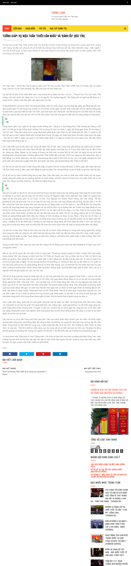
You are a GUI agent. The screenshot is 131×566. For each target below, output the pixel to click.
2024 (96, 534)
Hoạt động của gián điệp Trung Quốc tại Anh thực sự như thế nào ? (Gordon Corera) (116, 194)
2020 (96, 520)
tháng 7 (96, 494)
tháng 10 (97, 505)
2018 (96, 470)
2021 (96, 523)
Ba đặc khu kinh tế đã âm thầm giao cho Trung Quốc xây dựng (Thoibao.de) (116, 446)
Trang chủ (6, 2)
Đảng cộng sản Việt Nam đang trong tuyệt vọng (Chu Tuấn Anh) (116, 275)
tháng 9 (96, 501)
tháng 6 (96, 491)
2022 (96, 527)
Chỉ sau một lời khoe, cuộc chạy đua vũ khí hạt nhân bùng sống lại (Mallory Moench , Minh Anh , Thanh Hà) (109, 261)
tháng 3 (96, 480)
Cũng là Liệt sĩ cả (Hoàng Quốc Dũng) (114, 245)
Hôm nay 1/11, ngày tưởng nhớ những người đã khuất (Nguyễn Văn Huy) (116, 220)
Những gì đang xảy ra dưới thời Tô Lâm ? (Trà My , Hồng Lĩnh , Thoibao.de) (116, 166)
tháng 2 (96, 477)
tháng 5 (96, 487)
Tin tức (42, 29)
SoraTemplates (18, 563)
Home (7, 29)
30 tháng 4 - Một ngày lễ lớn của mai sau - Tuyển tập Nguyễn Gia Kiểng (109, 130)
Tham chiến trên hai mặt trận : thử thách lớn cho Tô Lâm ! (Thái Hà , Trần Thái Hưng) (116, 418)
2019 (96, 516)
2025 (96, 538)
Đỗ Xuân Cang (108, 296)
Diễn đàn (17, 29)
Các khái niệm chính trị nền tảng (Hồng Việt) (108, 120)
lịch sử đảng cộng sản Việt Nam (103, 301)
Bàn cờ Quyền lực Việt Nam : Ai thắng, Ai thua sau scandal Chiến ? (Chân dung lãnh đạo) (115, 234)
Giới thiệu (14, 2)
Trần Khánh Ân (97, 305)
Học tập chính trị (58, 29)
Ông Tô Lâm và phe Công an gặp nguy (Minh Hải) (116, 321)
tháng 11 (97, 508)
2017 (96, 467)
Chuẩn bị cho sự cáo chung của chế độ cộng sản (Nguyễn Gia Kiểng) (109, 46)
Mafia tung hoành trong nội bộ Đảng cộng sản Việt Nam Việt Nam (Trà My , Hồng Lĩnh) (116, 335)
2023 (96, 531)
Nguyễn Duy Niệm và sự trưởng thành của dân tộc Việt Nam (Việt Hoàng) (116, 361)
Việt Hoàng (112, 292)
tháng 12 (97, 512)
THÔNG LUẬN (58, 13)
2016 (96, 463)
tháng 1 (96, 473)
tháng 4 (96, 484)
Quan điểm (30, 29)
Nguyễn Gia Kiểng (98, 292)
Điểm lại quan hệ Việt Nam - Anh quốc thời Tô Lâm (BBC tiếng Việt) (116, 207)
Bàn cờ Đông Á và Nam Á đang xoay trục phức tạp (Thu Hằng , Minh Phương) (116, 180)
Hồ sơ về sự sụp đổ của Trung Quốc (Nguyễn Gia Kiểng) (106, 125)
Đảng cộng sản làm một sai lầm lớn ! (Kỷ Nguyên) (116, 403)
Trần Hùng (96, 296)
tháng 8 (96, 498)
